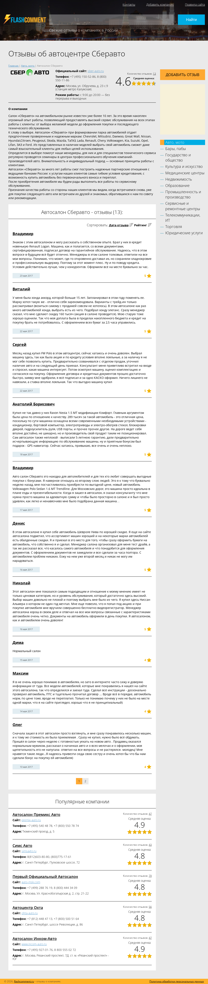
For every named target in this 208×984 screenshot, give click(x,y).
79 (150, 876)
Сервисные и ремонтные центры (182, 206)
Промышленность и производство (183, 194)
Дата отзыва (118, 225)
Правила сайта (195, 4)
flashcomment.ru (24, 981)
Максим (20, 673)
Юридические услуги (184, 232)
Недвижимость (178, 179)
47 (150, 814)
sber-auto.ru (96, 71)
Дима (18, 642)
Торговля (173, 226)
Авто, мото (174, 142)
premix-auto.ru (31, 820)
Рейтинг (140, 225)
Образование (177, 185)
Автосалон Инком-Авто (35, 938)
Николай (21, 582)
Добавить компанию (160, 4)
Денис (19, 523)
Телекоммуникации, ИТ (182, 217)
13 (154, 73)
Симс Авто (22, 845)
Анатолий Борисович (34, 404)
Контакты (129, 4)
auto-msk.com (31, 882)
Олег (17, 724)
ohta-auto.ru (30, 913)
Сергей (19, 344)
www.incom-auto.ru (34, 944)
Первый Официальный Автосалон (45, 876)
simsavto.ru (29, 851)
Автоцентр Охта (28, 907)
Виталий (21, 288)
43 (150, 845)
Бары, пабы (175, 148)
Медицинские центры (184, 172)
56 (150, 907)
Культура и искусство (184, 166)
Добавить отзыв (182, 74)
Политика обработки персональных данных (176, 981)
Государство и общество (178, 157)
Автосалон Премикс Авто (36, 814)
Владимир (23, 233)
